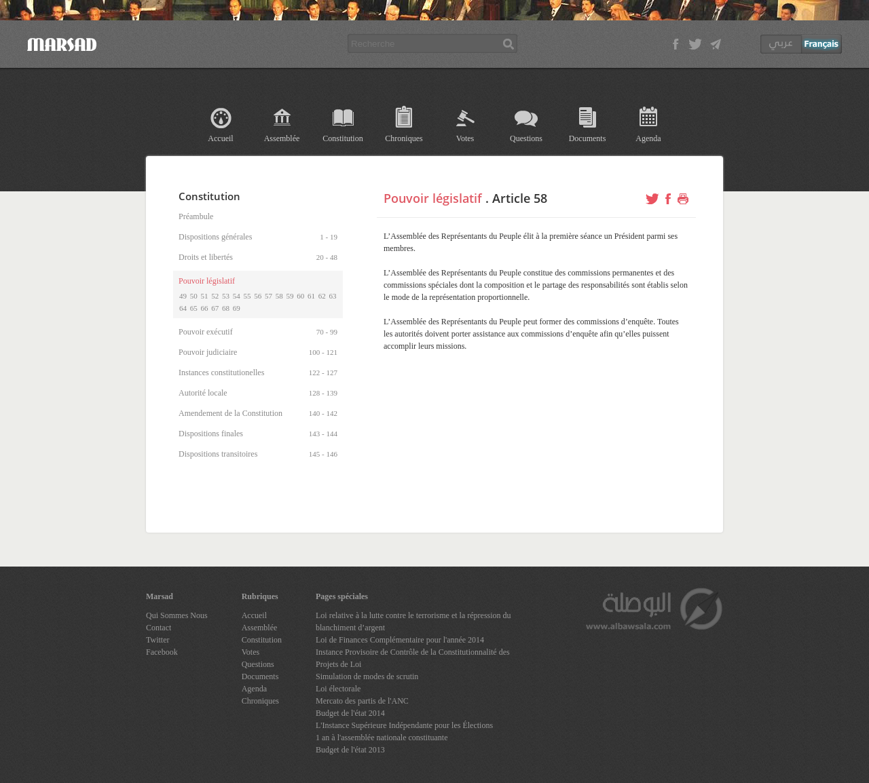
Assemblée (282, 138)
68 (225, 308)
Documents (587, 138)
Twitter (157, 640)
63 (333, 296)
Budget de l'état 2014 (350, 713)
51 (204, 296)
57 (268, 296)
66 (204, 308)
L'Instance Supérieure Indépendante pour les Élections (404, 725)
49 (183, 296)
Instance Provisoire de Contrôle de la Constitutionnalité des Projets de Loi (413, 658)
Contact (158, 627)
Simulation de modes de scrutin (367, 676)
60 (300, 296)
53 (225, 296)
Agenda (648, 138)
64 (183, 308)
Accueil (220, 138)
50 (194, 296)
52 (215, 296)
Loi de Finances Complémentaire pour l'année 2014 (400, 640)
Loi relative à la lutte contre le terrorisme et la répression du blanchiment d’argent (413, 621)
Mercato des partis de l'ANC (362, 701)
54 (236, 296)
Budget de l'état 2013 (350, 750)
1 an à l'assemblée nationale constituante (381, 737)
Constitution (342, 138)
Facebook (162, 652)
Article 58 (519, 198)
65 (194, 308)
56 (257, 296)
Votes (465, 138)
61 (311, 296)
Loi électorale (338, 688)
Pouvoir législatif (433, 198)
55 (247, 296)
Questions (526, 138)
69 (236, 308)
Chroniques (403, 138)
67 (215, 308)
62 (322, 296)
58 (279, 296)
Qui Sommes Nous (177, 615)
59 (290, 296)
